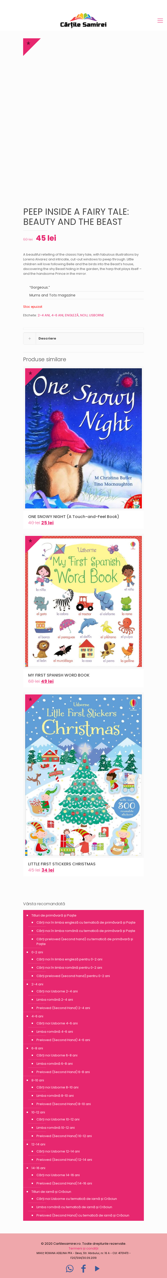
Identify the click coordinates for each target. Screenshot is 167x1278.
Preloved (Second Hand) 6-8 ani (63, 1072)
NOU (84, 315)
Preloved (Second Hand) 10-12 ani (64, 1136)
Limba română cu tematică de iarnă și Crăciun (74, 1207)
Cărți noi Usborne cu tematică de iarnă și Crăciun (76, 1198)
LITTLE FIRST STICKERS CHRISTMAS (62, 864)
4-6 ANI (57, 315)
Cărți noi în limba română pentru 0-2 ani (69, 967)
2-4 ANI (44, 315)
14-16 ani (38, 1168)
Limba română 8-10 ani (55, 1095)
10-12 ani (38, 1112)
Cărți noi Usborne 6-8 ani (56, 1055)
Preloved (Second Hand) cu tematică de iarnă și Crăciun (82, 1215)
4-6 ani (37, 1016)
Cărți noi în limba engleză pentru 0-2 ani (69, 959)
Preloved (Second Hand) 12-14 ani (64, 1159)
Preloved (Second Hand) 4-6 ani (63, 1040)
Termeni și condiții (83, 1248)
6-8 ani (37, 1048)
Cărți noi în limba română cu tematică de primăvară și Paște (85, 930)
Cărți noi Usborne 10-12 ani (57, 1119)
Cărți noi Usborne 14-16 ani (58, 1175)
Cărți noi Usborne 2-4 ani (57, 991)
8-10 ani (37, 1080)
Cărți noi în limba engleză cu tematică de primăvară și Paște (86, 922)
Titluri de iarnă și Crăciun (51, 1191)
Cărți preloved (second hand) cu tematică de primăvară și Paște (84, 941)
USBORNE (96, 315)
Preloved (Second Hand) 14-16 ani (64, 1183)
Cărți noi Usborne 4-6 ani (57, 1023)
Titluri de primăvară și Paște (53, 915)
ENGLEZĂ (72, 315)
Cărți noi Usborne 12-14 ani (58, 1151)
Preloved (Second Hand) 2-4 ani (63, 1008)
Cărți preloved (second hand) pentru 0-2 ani (73, 975)
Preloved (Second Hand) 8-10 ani (63, 1104)
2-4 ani (37, 984)
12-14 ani (38, 1144)
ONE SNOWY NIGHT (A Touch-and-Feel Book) (73, 517)
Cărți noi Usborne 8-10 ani (57, 1087)
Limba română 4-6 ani (54, 1031)
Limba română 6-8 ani (54, 1063)
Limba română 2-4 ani (54, 999)
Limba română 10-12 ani (55, 1127)
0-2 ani (37, 952)
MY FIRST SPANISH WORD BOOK (59, 675)
